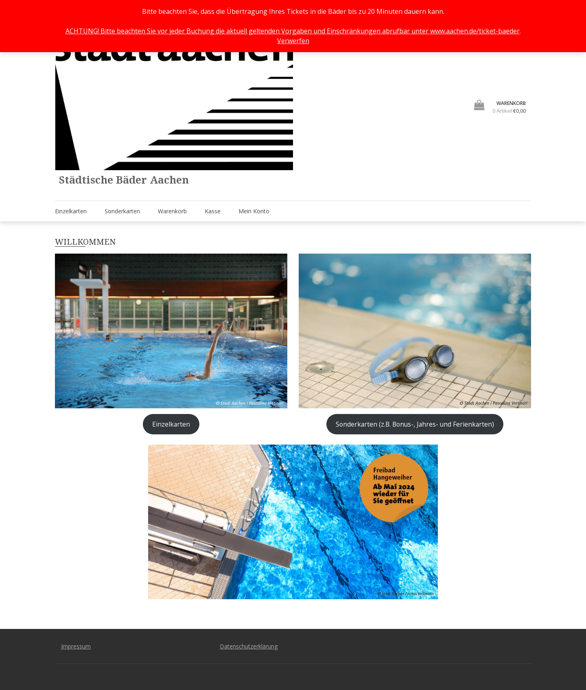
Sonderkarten (122, 211)
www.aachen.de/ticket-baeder (475, 30)
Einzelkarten (71, 211)
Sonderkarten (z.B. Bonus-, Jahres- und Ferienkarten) (415, 424)
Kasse (213, 211)
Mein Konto (253, 211)
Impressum (76, 646)
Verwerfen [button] (293, 40)
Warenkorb (172, 211)
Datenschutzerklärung (249, 646)
